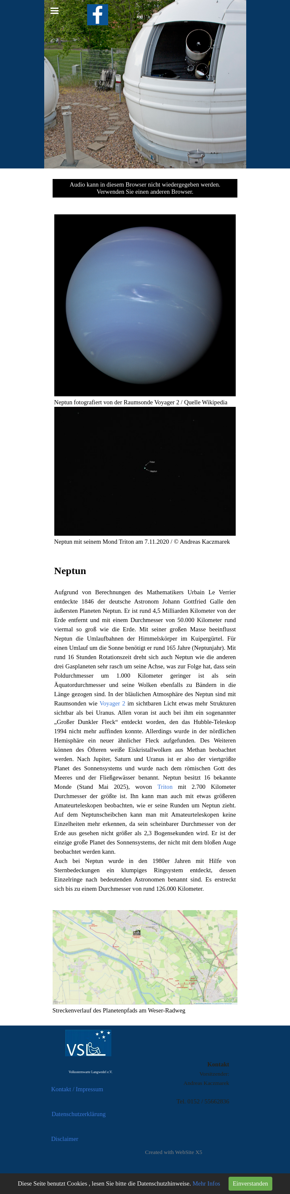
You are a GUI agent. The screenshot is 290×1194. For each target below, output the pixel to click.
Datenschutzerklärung (79, 1114)
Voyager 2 (112, 703)
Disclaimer (64, 1138)
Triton (165, 786)
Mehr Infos (206, 1183)
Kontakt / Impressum (77, 1089)
